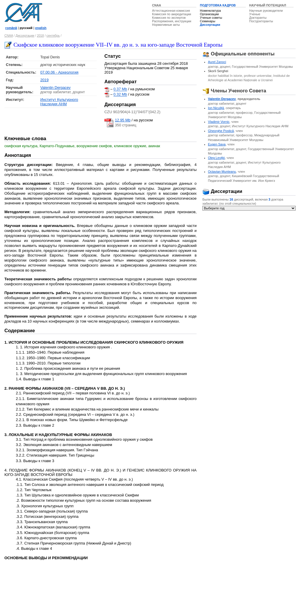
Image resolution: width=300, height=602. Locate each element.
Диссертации (210, 24)
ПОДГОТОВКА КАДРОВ (218, 5)
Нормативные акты (166, 24)
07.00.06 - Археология (59, 72)
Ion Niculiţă (216, 108)
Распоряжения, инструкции (171, 21)
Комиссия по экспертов (169, 17)
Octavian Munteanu (222, 171)
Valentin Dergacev (55, 87)
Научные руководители (266, 10)
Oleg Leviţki (216, 158)
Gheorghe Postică (221, 131)
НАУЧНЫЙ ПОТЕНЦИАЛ (267, 5)
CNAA (156, 5)
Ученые (254, 14)
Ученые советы (211, 17)
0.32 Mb (120, 94)
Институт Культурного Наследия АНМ (59, 101)
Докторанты (258, 17)
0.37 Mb (120, 89)
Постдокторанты (261, 21)
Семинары (207, 21)
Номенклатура (210, 10)
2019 (44, 80)
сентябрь (53, 35)
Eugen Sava (217, 144)
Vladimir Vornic (219, 121)
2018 (40, 35)
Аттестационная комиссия (171, 10)
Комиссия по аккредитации (171, 14)
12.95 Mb (122, 120)
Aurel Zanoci (217, 62)
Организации (209, 14)
